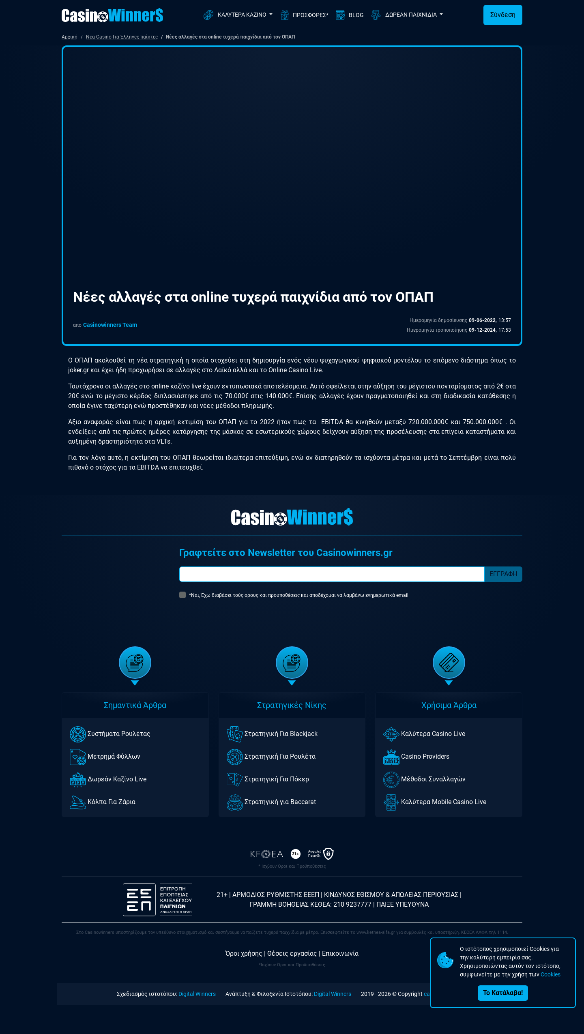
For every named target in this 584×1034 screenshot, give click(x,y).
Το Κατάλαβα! (503, 993)
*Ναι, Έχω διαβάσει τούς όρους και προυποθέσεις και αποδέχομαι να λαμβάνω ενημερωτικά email (298, 595)
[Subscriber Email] (332, 574)
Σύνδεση (502, 15)
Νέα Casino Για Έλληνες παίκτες (122, 37)
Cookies (550, 974)
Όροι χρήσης (243, 953)
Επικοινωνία (340, 953)
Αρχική (69, 37)
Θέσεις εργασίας (292, 953)
